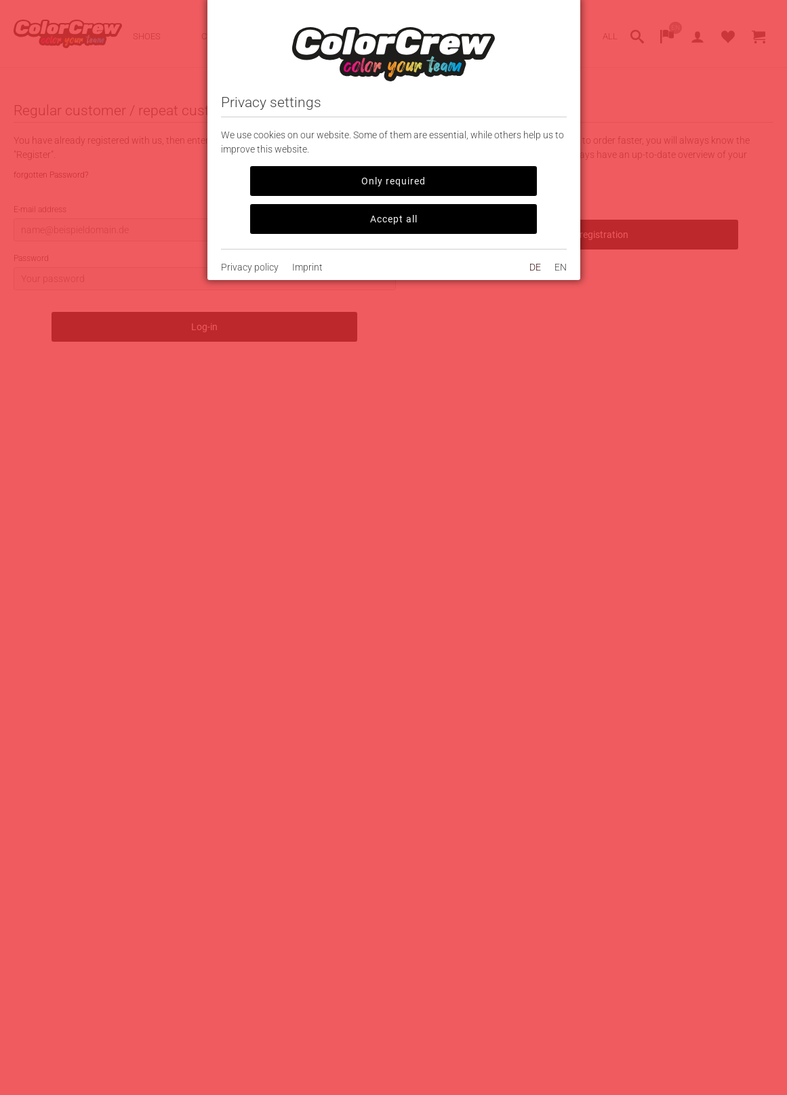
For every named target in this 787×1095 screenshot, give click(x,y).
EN (560, 267)
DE (535, 267)
